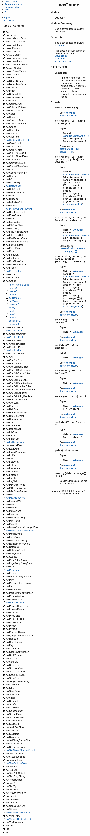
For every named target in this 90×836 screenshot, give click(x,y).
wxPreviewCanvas (15, 602)
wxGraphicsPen (14, 350)
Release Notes (12, 7)
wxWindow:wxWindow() (76, 136)
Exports (55, 102)
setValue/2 (14, 324)
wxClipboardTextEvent (17, 140)
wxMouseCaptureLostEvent (20, 530)
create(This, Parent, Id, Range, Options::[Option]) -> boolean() (71, 259)
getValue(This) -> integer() (66, 346)
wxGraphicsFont (14, 337)
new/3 (12, 311)
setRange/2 (15, 321)
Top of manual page (19, 285)
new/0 (12, 308)
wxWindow (60, 59)
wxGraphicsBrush (15, 331)
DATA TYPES (58, 67)
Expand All (8, 17)
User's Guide (11, 1)
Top (6, 12)
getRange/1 (15, 298)
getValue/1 (14, 301)
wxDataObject (13, 186)
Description (57, 37)
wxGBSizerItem (14, 271)
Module (55, 12)
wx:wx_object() (72, 204)
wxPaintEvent (13, 570)
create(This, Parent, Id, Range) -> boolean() (71, 219)
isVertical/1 (14, 304)
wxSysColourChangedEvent (20, 750)
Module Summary (61, 23)
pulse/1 (12, 317)
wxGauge (60, 46)
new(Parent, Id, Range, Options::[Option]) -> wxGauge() (70, 159)
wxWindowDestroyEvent (18, 819)
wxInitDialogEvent (15, 442)
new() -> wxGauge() (67, 108)
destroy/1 (13, 294)
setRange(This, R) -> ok (70, 396)
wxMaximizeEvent (15, 498)
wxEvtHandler (63, 61)
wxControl (61, 56)
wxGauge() (79, 230)
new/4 (12, 314)
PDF (7, 9)
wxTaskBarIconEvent (17, 763)
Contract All (9, 20)
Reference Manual (14, 4)
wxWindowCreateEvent (18, 812)
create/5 (13, 291)
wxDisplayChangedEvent (19, 209)
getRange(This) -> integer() (66, 321)
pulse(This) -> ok (66, 450)
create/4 (13, 288)
